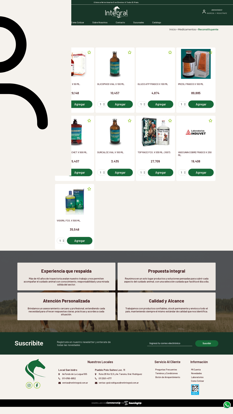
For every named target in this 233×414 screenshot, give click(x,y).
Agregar (79, 104)
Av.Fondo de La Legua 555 (74, 381)
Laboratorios (197, 384)
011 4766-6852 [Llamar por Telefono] (69, 385)
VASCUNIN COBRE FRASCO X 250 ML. (195, 153)
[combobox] (33, 53)
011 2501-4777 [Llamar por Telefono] (105, 385)
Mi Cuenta (196, 376)
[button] (33, 61)
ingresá (210, 13)
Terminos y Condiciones (166, 380)
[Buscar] (33, 12)
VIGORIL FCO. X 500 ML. (69, 220)
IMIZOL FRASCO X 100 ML (191, 84)
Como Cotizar (77, 22)
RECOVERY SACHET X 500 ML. (72, 152)
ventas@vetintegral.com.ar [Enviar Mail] (75, 389)
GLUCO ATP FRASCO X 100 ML (153, 84)
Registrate (222, 13)
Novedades (196, 380)
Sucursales (138, 22)
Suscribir (207, 350)
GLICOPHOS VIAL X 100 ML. (111, 84)
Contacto (120, 22)
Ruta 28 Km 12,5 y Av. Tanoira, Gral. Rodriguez (120, 381)
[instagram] (29, 392)
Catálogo (156, 22)
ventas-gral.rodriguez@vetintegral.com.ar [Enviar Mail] (119, 389)
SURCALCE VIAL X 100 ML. (110, 152)
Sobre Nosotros (99, 22)
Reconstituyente (208, 29)
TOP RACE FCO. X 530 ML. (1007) (154, 152)
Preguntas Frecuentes (166, 376)
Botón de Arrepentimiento (167, 384)
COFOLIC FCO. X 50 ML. (68, 84)
